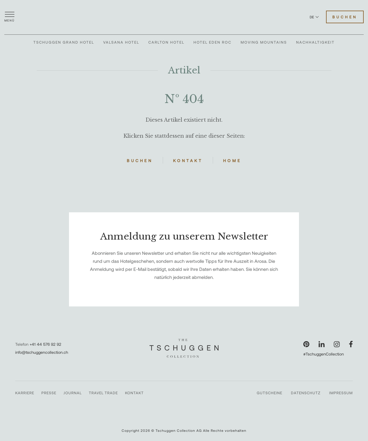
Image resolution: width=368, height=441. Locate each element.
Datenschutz (306, 393)
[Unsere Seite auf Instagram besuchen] (337, 344)
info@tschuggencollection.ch (41, 352)
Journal (73, 393)
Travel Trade (103, 393)
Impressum (341, 393)
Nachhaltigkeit (315, 42)
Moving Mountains (264, 42)
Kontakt (188, 160)
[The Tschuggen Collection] (184, 17)
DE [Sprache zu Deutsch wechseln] (314, 17)
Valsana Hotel (121, 42)
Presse (48, 393)
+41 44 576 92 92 (45, 344)
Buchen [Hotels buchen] (344, 17)
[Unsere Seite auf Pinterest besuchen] (306, 344)
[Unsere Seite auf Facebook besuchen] (351, 344)
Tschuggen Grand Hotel (63, 42)
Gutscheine (269, 393)
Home (232, 160)
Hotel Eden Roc (212, 42)
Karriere (24, 393)
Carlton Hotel (166, 42)
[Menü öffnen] (9, 17)
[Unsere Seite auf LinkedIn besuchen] (322, 344)
